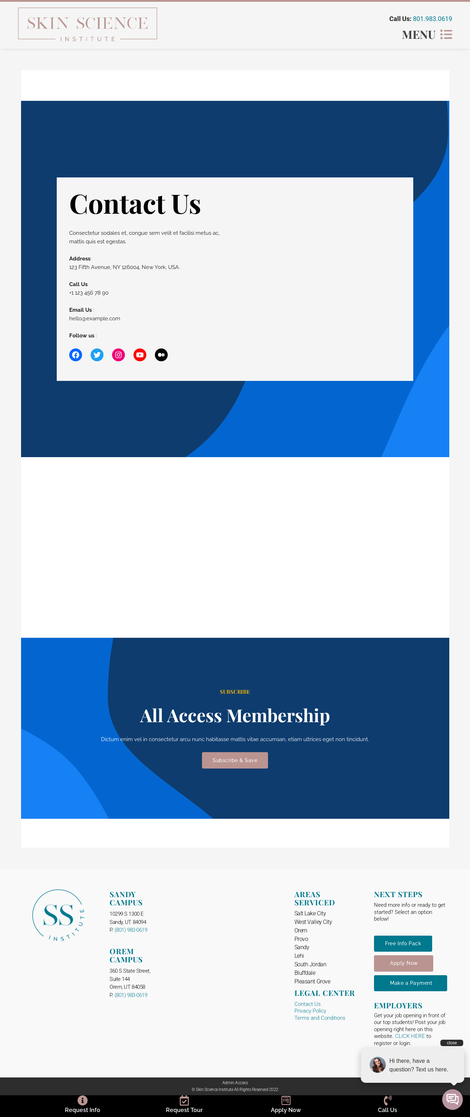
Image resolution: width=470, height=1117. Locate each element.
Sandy (301, 947)
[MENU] (446, 34)
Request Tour (184, 1110)
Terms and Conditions (319, 1018)
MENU (419, 34)
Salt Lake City (310, 913)
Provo (301, 939)
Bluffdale (304, 972)
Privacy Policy (310, 1011)
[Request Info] (82, 1100)
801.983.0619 (432, 18)
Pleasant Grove (312, 981)
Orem (300, 930)
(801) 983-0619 (131, 930)
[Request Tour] (184, 1100)
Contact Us (307, 1004)
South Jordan (310, 964)
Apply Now (286, 1110)
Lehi (299, 955)
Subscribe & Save (235, 760)
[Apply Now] (286, 1100)
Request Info (82, 1110)
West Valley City (313, 922)
